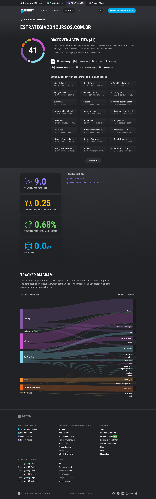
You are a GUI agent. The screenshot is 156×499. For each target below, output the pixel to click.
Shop (102, 447)
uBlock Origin (64, 450)
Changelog (104, 454)
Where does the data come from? (82, 182)
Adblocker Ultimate (66, 436)
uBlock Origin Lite (66, 454)
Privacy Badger (65, 447)
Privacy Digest (97, 3)
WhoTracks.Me (76, 3)
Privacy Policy (81, 493)
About (44, 10)
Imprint (90, 493)
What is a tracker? (75, 178)
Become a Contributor (122, 10)
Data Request (64, 474)
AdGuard (62, 429)
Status (102, 429)
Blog (102, 450)
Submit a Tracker (65, 471)
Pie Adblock (63, 443)
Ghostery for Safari (26, 471)
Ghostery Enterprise (108, 443)
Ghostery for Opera (27, 474)
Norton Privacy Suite (67, 440)
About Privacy (64, 481)
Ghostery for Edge (26, 478)
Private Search (55, 3)
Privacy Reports (108, 436)
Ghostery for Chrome (27, 464)
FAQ (60, 464)
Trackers (56, 10)
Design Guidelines (66, 478)
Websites (69, 10)
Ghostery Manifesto (108, 433)
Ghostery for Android (27, 481)
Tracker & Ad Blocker (31, 3)
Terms (72, 493)
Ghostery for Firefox (27, 467)
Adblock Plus (64, 433)
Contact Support (65, 467)
